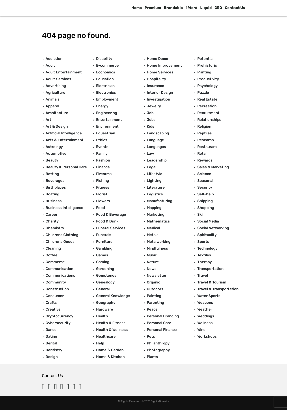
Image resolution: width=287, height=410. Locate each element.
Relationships (209, 119)
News (151, 268)
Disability (104, 58)
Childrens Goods (60, 241)
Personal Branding (163, 316)
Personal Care (159, 323)
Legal (151, 167)
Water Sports (208, 296)
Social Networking (213, 228)
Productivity (208, 79)
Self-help (205, 194)
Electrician (105, 86)
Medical (153, 228)
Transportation (210, 268)
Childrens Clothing (62, 235)
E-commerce (107, 65)
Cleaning (53, 248)
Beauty (52, 160)
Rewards (205, 160)
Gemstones (106, 275)
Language (155, 140)
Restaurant (207, 146)
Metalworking (158, 241)
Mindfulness (157, 248)
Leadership (157, 160)
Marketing (155, 214)
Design (52, 357)
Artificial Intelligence (64, 133)
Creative (53, 309)
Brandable (173, 7)
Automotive (56, 153)
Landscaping (158, 133)
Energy (102, 106)
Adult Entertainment (64, 72)
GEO (218, 7)
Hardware (104, 309)
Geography (105, 302)
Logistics (155, 194)
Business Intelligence (64, 207)
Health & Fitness (111, 323)
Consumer (55, 296)
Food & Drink (107, 221)
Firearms (104, 174)
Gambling (104, 248)
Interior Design (160, 92)
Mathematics (158, 221)
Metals (153, 235)
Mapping (154, 207)
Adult (50, 65)
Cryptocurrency (59, 316)
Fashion (103, 160)
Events (102, 146)
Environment (107, 126)
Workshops (207, 336)
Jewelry (154, 106)
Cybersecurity (58, 323)
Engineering (106, 113)
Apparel (52, 106)
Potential (205, 58)
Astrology (54, 146)
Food (100, 207)
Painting (154, 296)
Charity (52, 221)
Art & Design (57, 126)
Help (100, 343)
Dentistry (54, 350)
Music (152, 255)
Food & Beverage (111, 214)
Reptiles (204, 133)
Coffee (51, 255)
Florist (101, 194)
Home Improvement (164, 65)
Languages (156, 146)
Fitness (102, 187)
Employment (107, 99)
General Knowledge (113, 296)
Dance (51, 329)
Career (51, 214)
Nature (153, 262)
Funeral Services (110, 228)
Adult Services (58, 79)
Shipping (205, 201)
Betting (52, 174)
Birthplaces (56, 187)
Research (205, 140)
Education (105, 79)
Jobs (151, 119)
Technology (207, 248)
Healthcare (106, 336)
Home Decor (158, 58)
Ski (200, 214)
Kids (150, 126)
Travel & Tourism (211, 282)
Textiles (204, 255)
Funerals (103, 235)
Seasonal (205, 180)
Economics (105, 72)
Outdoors (155, 289)
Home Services (160, 72)
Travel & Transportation (217, 289)
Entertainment (109, 119)
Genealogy (105, 282)
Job (150, 113)
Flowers (103, 201)
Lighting (154, 180)
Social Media (208, 221)
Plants (152, 357)
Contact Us (235, 7)
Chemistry (55, 228)
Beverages (55, 180)
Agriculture (55, 92)
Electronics (106, 92)
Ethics (101, 140)
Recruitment (208, 113)
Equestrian (105, 133)
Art (48, 119)
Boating (52, 194)
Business (54, 201)
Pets (151, 336)
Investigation (158, 99)
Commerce (55, 262)
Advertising (56, 86)
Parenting (155, 302)
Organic (153, 282)
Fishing (102, 180)
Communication (59, 268)
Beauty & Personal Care (66, 167)
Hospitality (156, 79)
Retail (202, 153)
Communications (60, 275)
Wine (201, 329)
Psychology (207, 86)
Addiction (54, 58)
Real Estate (207, 99)
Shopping (205, 207)
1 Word (191, 7)
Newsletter (157, 275)
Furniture (104, 241)
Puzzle (203, 92)
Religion (204, 126)
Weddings (205, 316)
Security (204, 187)
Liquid (206, 7)
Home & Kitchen (110, 357)
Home (136, 7)
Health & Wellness (112, 329)
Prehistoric (207, 65)
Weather (204, 309)
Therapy (204, 262)
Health (102, 316)
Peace (152, 309)
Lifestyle (154, 174)
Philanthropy (158, 343)
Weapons (205, 302)
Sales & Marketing (213, 167)
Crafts (51, 302)
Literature (156, 187)
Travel (202, 275)
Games (102, 255)
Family (101, 153)
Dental (51, 343)
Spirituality (207, 235)
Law (150, 153)
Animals (52, 99)
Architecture (57, 113)
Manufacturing (159, 201)
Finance (103, 167)
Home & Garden (110, 350)
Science (204, 174)
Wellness (205, 323)
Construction (57, 289)
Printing (204, 72)
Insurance (155, 86)
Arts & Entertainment (64, 140)
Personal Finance (162, 329)
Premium (153, 7)
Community (56, 282)
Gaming (102, 262)
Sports (203, 241)
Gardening (105, 268)
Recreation (207, 106)
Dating (51, 336)
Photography (158, 350)
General (103, 289)
